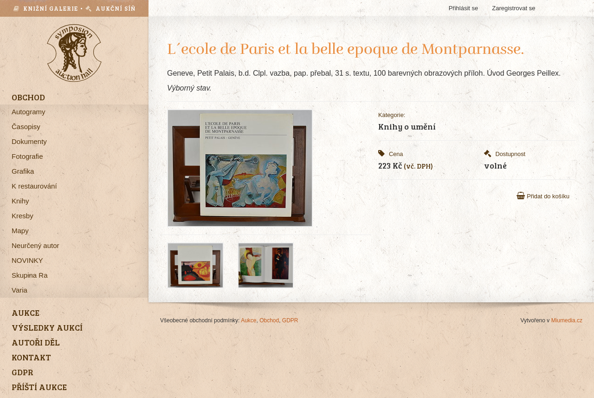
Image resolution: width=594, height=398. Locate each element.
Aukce (248, 320)
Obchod (269, 320)
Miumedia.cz (566, 320)
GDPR (290, 320)
